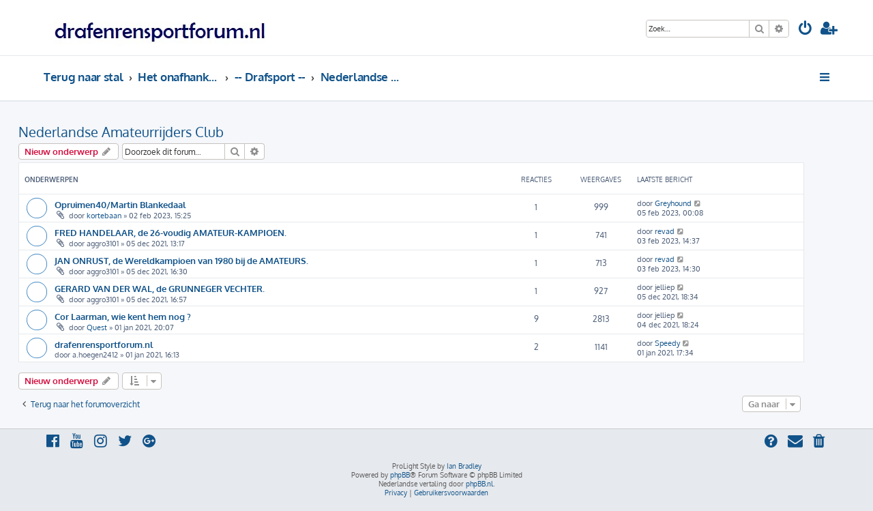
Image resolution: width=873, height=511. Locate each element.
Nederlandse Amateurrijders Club (121, 132)
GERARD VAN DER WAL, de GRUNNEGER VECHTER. (160, 288)
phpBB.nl (479, 484)
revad (665, 231)
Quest (97, 327)
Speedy (667, 343)
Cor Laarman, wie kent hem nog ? (123, 316)
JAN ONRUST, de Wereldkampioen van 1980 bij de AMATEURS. (181, 260)
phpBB (400, 475)
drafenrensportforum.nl (104, 344)
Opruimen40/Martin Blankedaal (120, 204)
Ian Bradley (464, 466)
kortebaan (104, 215)
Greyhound (673, 203)
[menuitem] (805, 29)
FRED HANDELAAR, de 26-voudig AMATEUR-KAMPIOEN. (170, 232)
